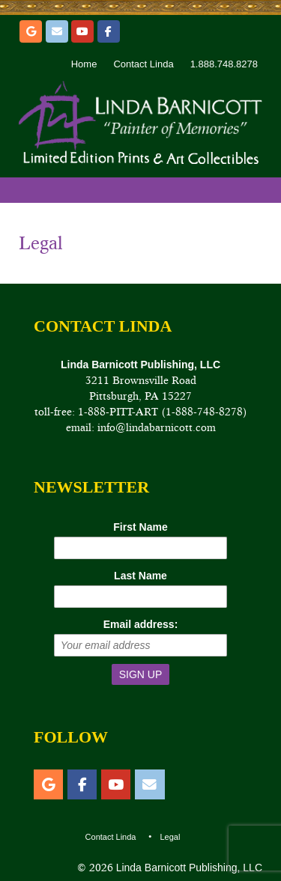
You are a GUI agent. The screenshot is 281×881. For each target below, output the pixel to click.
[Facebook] (108, 31)
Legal (41, 243)
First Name (140, 527)
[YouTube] (82, 31)
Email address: (140, 624)
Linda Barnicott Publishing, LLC (187, 868)
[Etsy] (30, 31)
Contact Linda (143, 64)
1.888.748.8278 (224, 64)
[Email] (57, 31)
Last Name (140, 576)
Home (84, 64)
